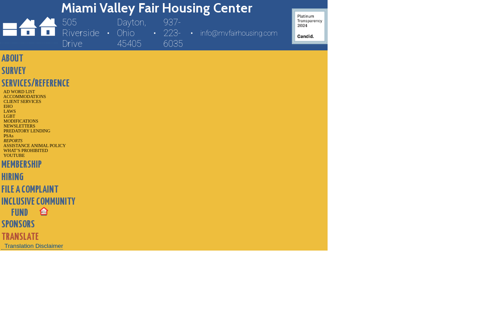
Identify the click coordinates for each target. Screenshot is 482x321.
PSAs (7, 135)
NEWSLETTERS (18, 125)
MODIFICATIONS (19, 121)
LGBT (8, 116)
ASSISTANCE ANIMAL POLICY (33, 145)
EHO (7, 106)
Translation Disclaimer (33, 246)
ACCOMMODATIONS (23, 96)
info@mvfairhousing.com (239, 33)
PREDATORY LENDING (25, 130)
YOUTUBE (13, 155)
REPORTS (11, 140)
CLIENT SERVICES (21, 101)
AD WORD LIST (18, 91)
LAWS (8, 111)
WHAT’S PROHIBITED (24, 150)
